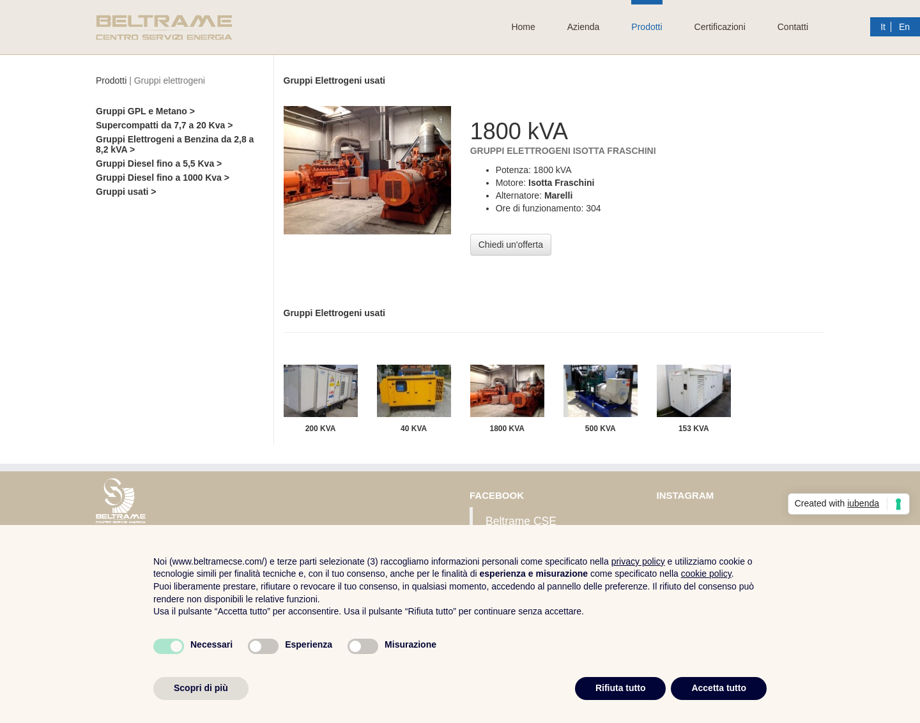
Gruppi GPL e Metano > (145, 111)
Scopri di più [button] (201, 688)
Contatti (793, 27)
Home (523, 27)
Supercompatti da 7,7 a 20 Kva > (164, 125)
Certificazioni (720, 27)
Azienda (583, 27)
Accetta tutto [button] (718, 688)
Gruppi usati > (126, 191)
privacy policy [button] (638, 561)
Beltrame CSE (521, 521)
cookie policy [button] (706, 573)
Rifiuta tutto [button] (620, 688)
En (904, 27)
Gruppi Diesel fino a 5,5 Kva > (159, 163)
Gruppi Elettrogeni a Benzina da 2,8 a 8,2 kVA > (175, 144)
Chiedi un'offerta (511, 245)
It (882, 27)
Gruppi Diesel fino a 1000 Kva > (162, 177)
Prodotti (646, 27)
